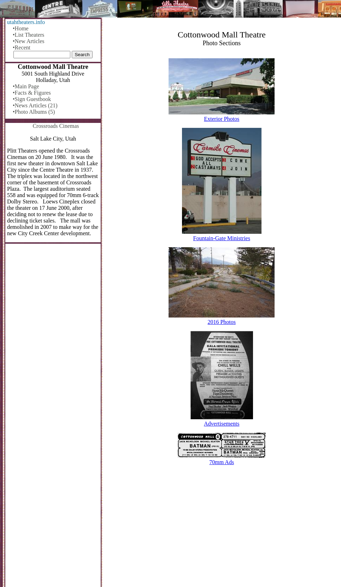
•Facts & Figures (32, 93)
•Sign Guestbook (32, 99)
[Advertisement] (222, 531)
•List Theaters (28, 35)
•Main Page (26, 86)
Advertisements (221, 424)
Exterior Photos (221, 119)
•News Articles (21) (35, 105)
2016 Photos (221, 322)
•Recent (21, 48)
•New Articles (29, 41)
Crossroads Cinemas (56, 126)
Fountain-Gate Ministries (221, 238)
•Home (21, 28)
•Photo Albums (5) (34, 112)
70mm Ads (221, 462)
